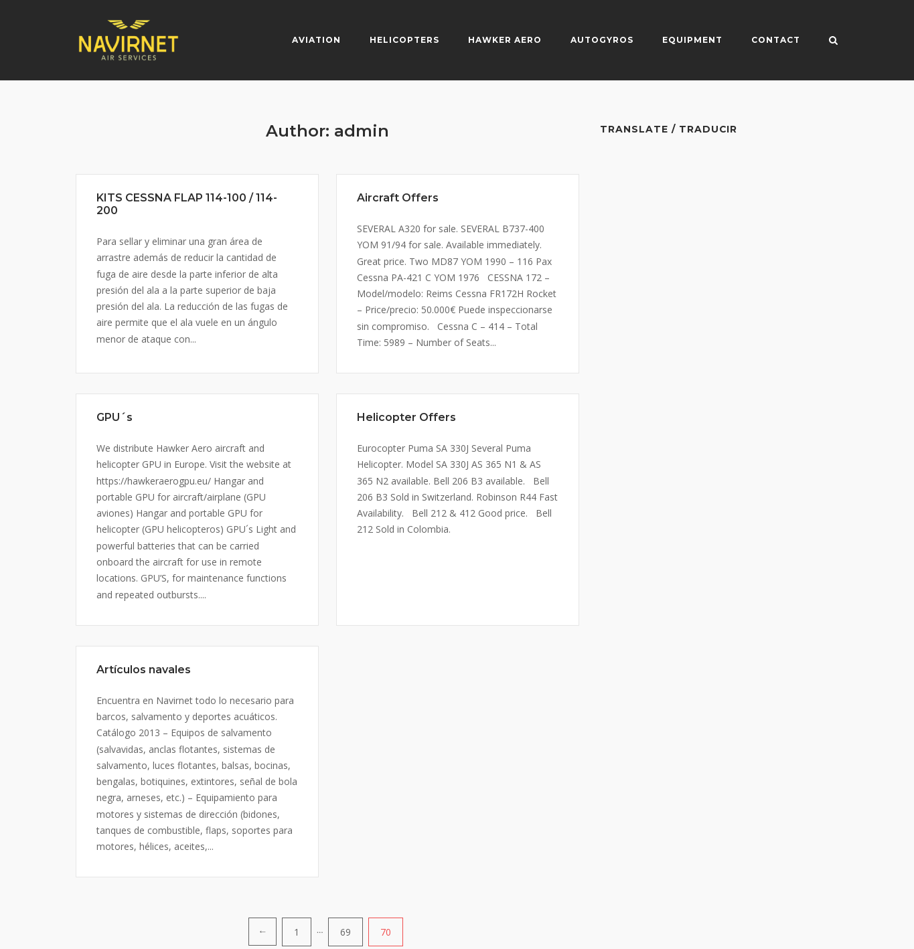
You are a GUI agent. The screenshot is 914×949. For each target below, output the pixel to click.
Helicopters (404, 40)
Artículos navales (143, 669)
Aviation (316, 40)
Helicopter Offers (406, 417)
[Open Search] (833, 41)
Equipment (692, 40)
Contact (775, 40)
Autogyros (601, 40)
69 (345, 932)
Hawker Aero (505, 40)
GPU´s (114, 417)
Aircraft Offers (398, 197)
